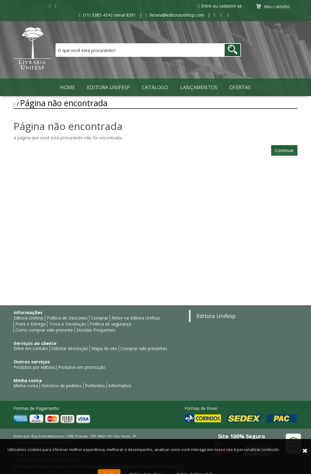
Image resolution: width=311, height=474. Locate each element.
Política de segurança (110, 324)
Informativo (119, 385)
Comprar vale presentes (143, 348)
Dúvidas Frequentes (95, 330)
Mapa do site (104, 348)
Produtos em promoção (81, 367)
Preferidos (95, 385)
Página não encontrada (63, 103)
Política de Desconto (67, 318)
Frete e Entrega (30, 324)
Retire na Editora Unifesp (135, 318)
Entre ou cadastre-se (220, 6)
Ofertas (240, 87)
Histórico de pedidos (61, 385)
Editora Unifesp (108, 87)
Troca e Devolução (67, 324)
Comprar (99, 318)
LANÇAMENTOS (198, 87)
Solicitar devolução (69, 348)
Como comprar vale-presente (44, 330)
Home (67, 87)
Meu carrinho (273, 6)
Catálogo (155, 87)
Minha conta (26, 385)
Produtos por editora (34, 367)
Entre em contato (31, 348)
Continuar (284, 150)
